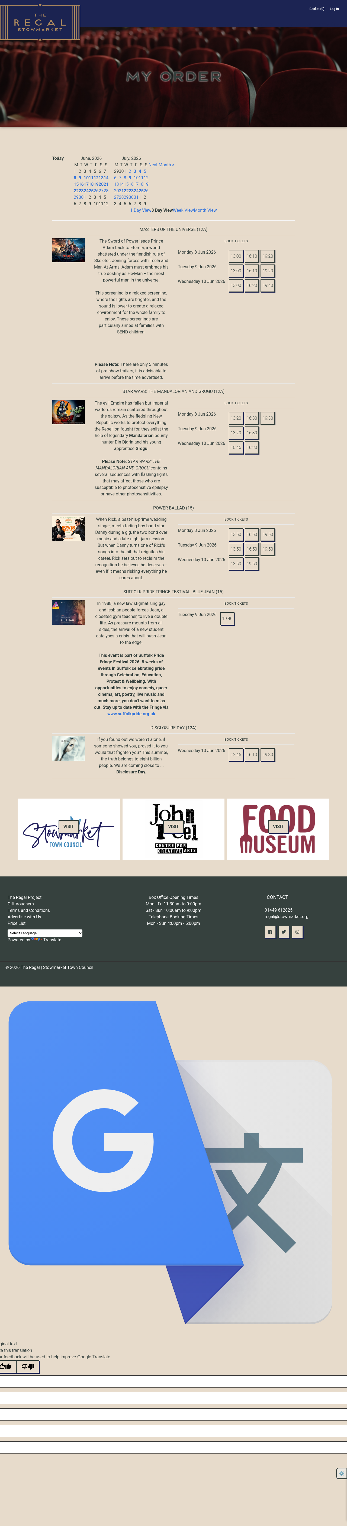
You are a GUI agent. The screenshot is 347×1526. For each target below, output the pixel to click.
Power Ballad (169, 508)
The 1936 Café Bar (324, 18)
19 (96, 184)
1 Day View (140, 210)
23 (81, 190)
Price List (16, 923)
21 (106, 184)
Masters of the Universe (168, 229)
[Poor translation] (28, 1366)
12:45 (236, 754)
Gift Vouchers (21, 903)
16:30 (252, 418)
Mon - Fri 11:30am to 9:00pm (173, 903)
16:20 (252, 285)
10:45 (236, 447)
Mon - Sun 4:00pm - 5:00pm (173, 923)
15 (76, 184)
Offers (293, 18)
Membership (267, 18)
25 (91, 190)
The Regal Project (24, 897)
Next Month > (161, 164)
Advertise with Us (24, 916)
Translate (46, 939)
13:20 (236, 418)
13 (101, 177)
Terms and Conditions (29, 910)
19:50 (267, 534)
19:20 (267, 256)
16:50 (252, 534)
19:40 (267, 285)
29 (76, 197)
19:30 (267, 418)
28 (106, 190)
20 (101, 184)
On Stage (169, 18)
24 (86, 190)
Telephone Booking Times (173, 916)
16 (81, 184)
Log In (334, 9)
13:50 (236, 534)
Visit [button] (68, 826)
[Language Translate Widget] (45, 933)
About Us (233, 18)
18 (91, 184)
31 (136, 197)
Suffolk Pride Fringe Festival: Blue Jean (169, 591)
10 (86, 177)
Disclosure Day (167, 727)
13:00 (236, 256)
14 (106, 177)
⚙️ (342, 1473)
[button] (270, 931)
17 (86, 184)
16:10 (252, 256)
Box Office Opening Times (173, 897)
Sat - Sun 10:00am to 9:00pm (173, 910)
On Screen (201, 18)
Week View (183, 210)
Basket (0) (317, 9)
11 (91, 177)
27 (101, 190)
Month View (205, 210)
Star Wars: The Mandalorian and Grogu (168, 391)
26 (96, 190)
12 (96, 177)
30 (81, 197)
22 (76, 190)
